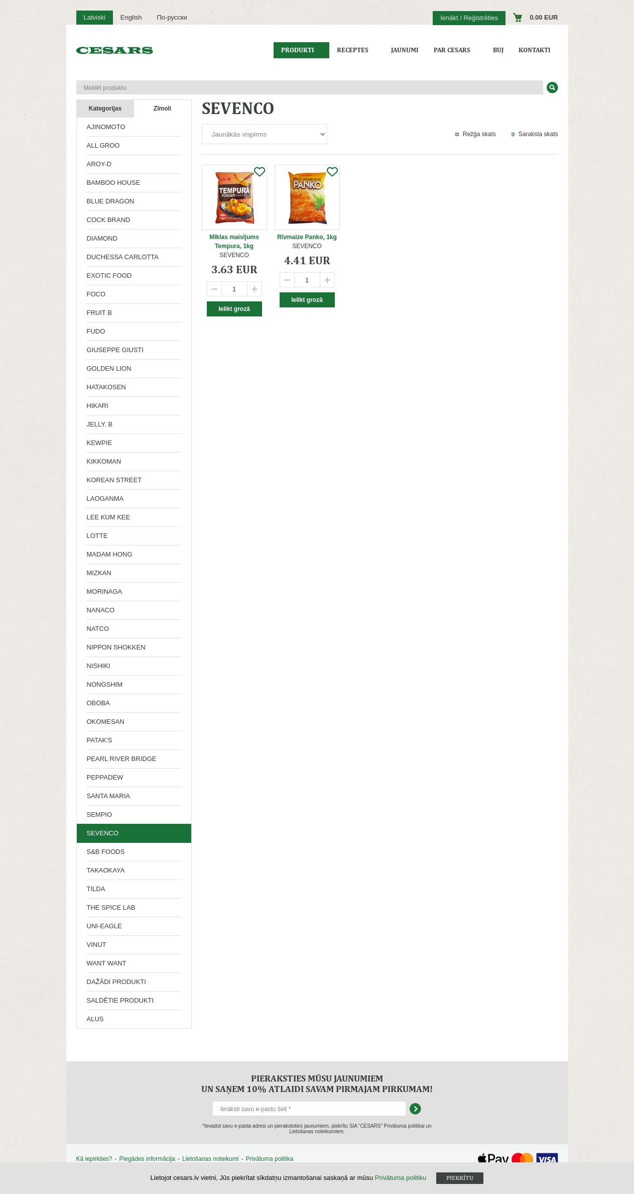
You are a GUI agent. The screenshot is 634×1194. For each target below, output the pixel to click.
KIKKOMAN (104, 461)
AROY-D (99, 164)
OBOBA (98, 703)
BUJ (498, 50)
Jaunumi (405, 50)
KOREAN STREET (114, 480)
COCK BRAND (109, 220)
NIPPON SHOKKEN (116, 647)
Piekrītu (459, 1177)
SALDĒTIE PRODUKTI (120, 1000)
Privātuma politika (270, 1158)
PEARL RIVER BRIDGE (122, 759)
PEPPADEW (105, 777)
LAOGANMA (105, 498)
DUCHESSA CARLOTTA (123, 257)
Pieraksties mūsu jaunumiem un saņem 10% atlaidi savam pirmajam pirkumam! (317, 1083)
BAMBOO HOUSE (114, 182)
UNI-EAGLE (104, 926)
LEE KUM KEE (109, 517)
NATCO (98, 628)
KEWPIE (99, 443)
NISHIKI (98, 666)
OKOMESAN (105, 721)
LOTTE (97, 535)
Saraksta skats (538, 134)
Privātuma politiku (401, 1177)
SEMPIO (99, 814)
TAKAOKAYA (106, 870)
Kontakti (535, 50)
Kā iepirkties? (94, 1158)
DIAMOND (102, 238)
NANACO (101, 610)
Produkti (297, 50)
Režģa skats (479, 134)
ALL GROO (103, 145)
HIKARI (97, 405)
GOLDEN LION (109, 368)
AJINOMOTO (106, 127)
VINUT (96, 944)
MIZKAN (99, 573)
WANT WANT (106, 963)
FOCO (96, 294)
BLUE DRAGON (111, 201)
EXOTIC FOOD (109, 275)
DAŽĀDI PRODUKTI (116, 982)
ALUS (95, 1019)
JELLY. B (100, 424)
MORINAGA (104, 591)
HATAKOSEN (106, 387)
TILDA (96, 889)
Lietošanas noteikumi (210, 1158)
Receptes (352, 50)
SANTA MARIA (108, 796)
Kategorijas (105, 108)
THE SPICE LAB (111, 907)
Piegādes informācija (147, 1158)
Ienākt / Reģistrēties (469, 18)
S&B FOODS (106, 851)
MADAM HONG (110, 554)
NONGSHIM (105, 684)
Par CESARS (452, 50)
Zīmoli (162, 108)
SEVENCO (103, 833)
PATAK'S (99, 740)
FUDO (96, 331)
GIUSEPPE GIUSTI (115, 350)
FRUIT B (99, 312)
